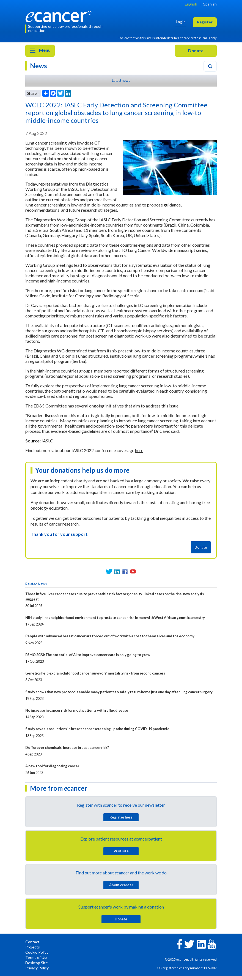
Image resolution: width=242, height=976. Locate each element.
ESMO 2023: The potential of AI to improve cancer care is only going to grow (87, 655)
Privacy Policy (37, 968)
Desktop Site (36, 962)
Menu (40, 50)
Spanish (210, 4)
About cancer (121, 885)
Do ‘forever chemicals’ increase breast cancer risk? (67, 747)
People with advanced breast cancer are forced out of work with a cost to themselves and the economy (109, 636)
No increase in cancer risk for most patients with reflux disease (76, 710)
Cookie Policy (36, 952)
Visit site (121, 851)
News (38, 66)
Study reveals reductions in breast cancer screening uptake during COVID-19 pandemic (97, 729)
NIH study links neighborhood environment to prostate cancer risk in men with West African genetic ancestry (115, 617)
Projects (32, 947)
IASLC (47, 440)
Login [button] (181, 21)
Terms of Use (36, 957)
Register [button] (205, 22)
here (139, 450)
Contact (32, 941)
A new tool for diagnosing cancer (52, 766)
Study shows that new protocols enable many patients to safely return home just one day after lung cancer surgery (119, 692)
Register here (121, 817)
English (191, 4)
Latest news (121, 80)
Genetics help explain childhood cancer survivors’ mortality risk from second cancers (95, 673)
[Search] (210, 66)
